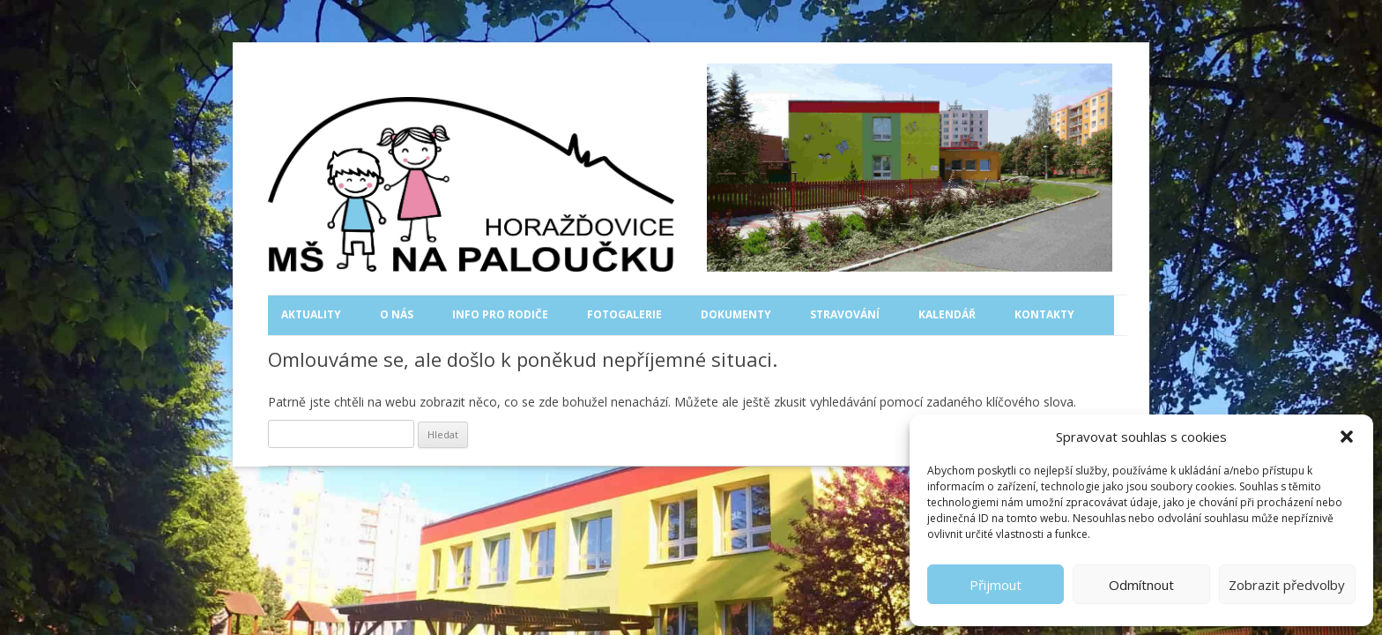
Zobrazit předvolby (1287, 585)
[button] (1347, 436)
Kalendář (947, 314)
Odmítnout (1141, 585)
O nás (396, 314)
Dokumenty (736, 314)
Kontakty (1044, 314)
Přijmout (996, 585)
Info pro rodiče (500, 314)
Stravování (845, 314)
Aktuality (311, 314)
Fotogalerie (624, 314)
